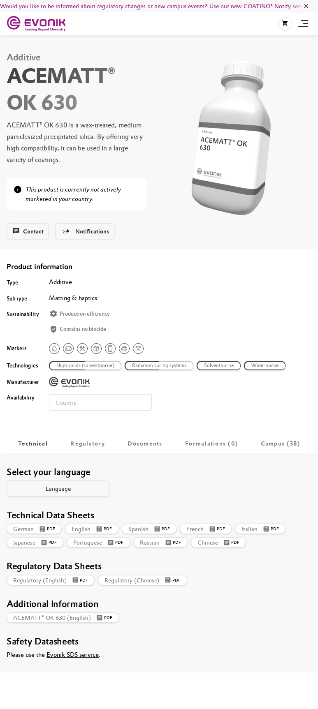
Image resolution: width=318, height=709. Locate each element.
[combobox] (100, 402)
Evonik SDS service (72, 654)
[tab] (33, 443)
